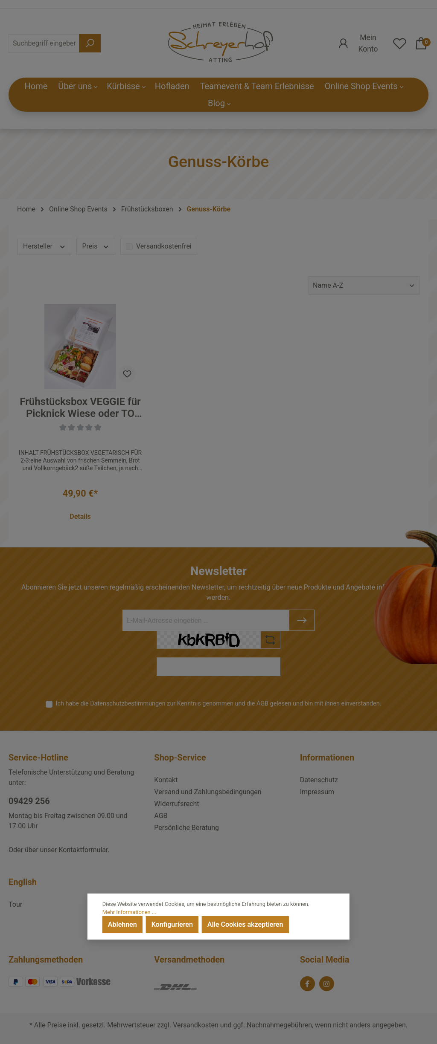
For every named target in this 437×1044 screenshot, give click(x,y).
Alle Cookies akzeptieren (245, 924)
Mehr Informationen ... (129, 912)
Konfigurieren (172, 924)
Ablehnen (122, 924)
